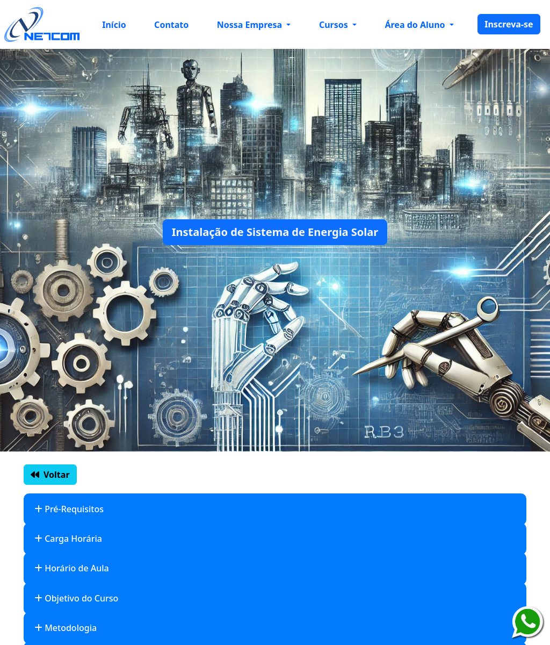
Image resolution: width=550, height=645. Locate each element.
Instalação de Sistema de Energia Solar (275, 232)
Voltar (50, 475)
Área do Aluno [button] (416, 25)
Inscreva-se (508, 24)
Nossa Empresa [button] (251, 25)
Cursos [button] (334, 25)
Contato (171, 25)
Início (114, 25)
